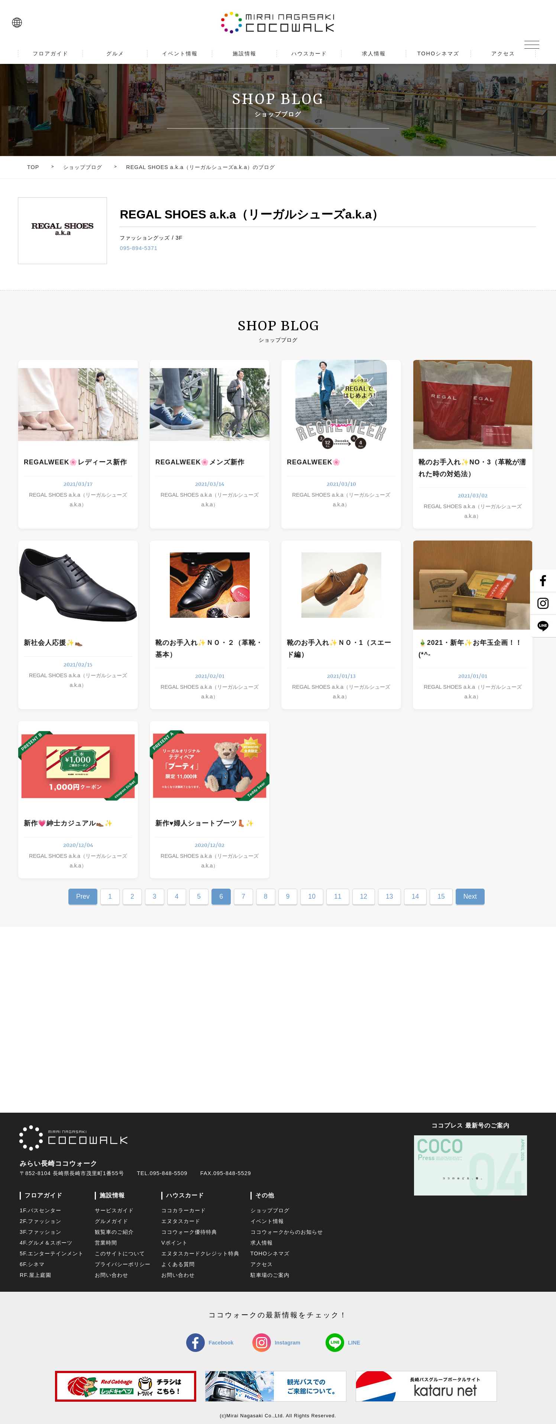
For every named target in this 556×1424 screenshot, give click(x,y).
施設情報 (112, 1195)
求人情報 (261, 1243)
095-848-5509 (169, 1173)
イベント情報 (267, 1221)
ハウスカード (185, 1195)
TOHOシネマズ (270, 1253)
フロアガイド (43, 1195)
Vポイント (174, 1243)
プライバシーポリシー (123, 1264)
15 (441, 896)
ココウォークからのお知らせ (286, 1232)
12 (364, 896)
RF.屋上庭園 (35, 1275)
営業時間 (106, 1243)
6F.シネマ (32, 1264)
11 (338, 896)
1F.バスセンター (40, 1210)
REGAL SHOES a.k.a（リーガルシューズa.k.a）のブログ (200, 167)
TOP (33, 167)
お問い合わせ (111, 1275)
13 (389, 896)
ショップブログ (82, 167)
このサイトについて (120, 1253)
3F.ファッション (40, 1232)
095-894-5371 (139, 248)
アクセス (261, 1264)
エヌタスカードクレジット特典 (200, 1253)
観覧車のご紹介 (114, 1232)
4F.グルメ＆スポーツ (46, 1243)
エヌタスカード (180, 1221)
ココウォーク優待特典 (189, 1232)
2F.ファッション (40, 1221)
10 (312, 896)
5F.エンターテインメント (52, 1253)
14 (415, 896)
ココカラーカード (183, 1210)
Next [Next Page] (470, 896)
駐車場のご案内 (270, 1275)
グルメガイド (111, 1221)
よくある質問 (178, 1264)
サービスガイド (114, 1210)
